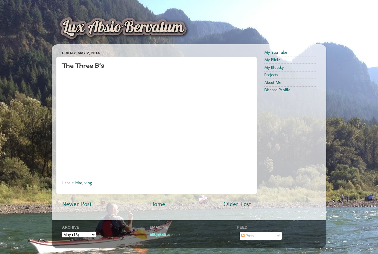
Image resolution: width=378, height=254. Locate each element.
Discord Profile (277, 89)
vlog (88, 182)
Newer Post (77, 204)
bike (78, 182)
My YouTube (275, 52)
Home (157, 204)
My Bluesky (274, 67)
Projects (271, 74)
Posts (247, 235)
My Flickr (272, 59)
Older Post (237, 204)
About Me (272, 82)
